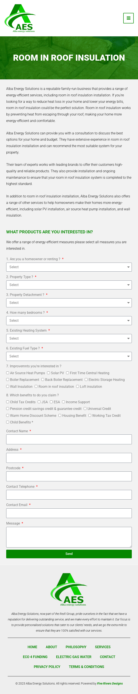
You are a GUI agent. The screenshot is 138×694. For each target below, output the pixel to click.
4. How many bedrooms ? (26, 313)
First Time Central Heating (89, 373)
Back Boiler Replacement (64, 380)
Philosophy (76, 647)
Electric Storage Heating (107, 380)
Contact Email (17, 505)
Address (12, 450)
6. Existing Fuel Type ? (23, 348)
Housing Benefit (74, 416)
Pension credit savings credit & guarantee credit (46, 409)
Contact (107, 657)
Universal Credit (99, 409)
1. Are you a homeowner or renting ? (33, 259)
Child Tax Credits (23, 402)
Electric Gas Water (73, 657)
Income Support (78, 402)
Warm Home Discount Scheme (33, 416)
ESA (57, 402)
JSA (45, 402)
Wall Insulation (21, 387)
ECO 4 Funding (35, 657)
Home (32, 647)
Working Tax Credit (106, 416)
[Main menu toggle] (128, 18)
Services (103, 647)
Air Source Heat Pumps (27, 373)
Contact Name (17, 431)
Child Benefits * (21, 422)
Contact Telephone (20, 487)
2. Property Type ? (20, 277)
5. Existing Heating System (26, 330)
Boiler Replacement (24, 380)
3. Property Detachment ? (25, 295)
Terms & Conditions (86, 667)
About (51, 647)
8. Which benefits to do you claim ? (32, 395)
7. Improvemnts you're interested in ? (33, 366)
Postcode (13, 468)
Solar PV (57, 373)
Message (13, 523)
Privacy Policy (47, 667)
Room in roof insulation (56, 387)
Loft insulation (91, 387)
